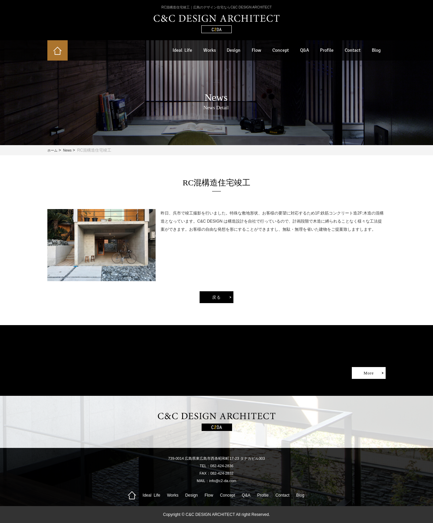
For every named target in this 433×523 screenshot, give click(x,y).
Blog (376, 50)
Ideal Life (182, 50)
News (67, 150)
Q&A (304, 50)
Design (234, 50)
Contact (353, 50)
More (369, 373)
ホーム (52, 150)
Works (209, 50)
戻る (216, 297)
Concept (280, 50)
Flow (256, 50)
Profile (327, 50)
